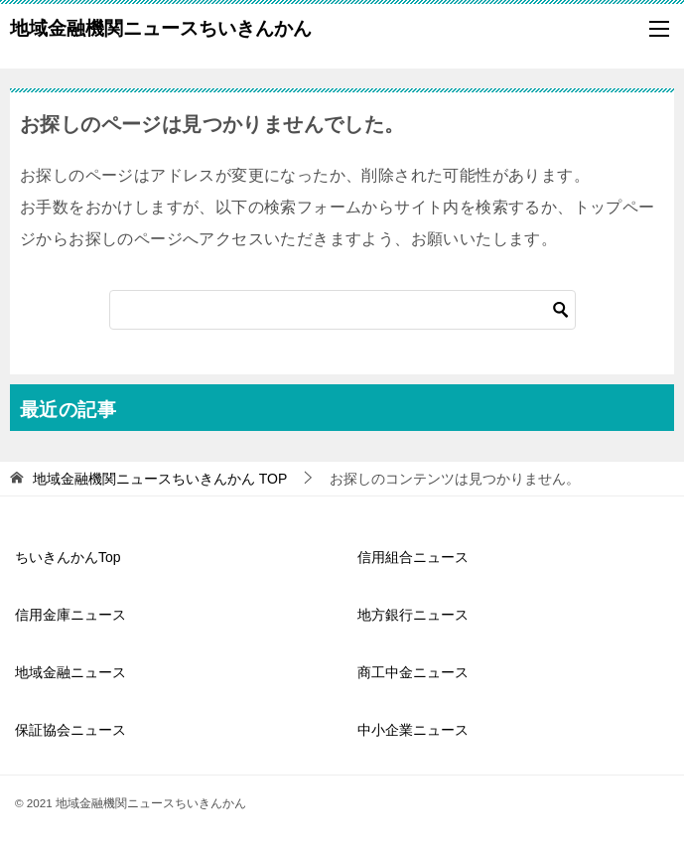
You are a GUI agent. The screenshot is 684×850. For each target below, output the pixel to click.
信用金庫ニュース (70, 615)
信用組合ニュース (413, 557)
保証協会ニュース (70, 730)
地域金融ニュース (70, 672)
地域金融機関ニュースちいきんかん (161, 26)
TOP (160, 479)
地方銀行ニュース (413, 615)
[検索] (342, 310)
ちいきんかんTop (68, 557)
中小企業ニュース (413, 730)
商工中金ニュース (413, 672)
